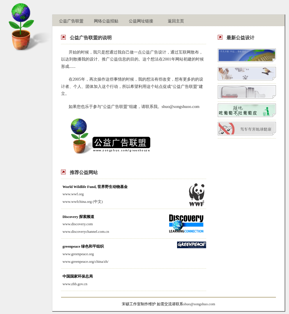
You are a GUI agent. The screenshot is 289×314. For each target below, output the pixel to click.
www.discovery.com (78, 224)
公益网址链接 (141, 21)
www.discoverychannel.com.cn (86, 232)
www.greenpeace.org (78, 254)
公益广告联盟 (71, 21)
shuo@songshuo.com (199, 304)
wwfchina (78, 202)
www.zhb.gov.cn (75, 284)
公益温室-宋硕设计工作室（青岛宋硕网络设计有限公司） (25, 27)
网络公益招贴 (106, 21)
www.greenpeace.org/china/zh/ (85, 262)
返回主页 (176, 21)
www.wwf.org (73, 194)
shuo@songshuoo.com (180, 106)
